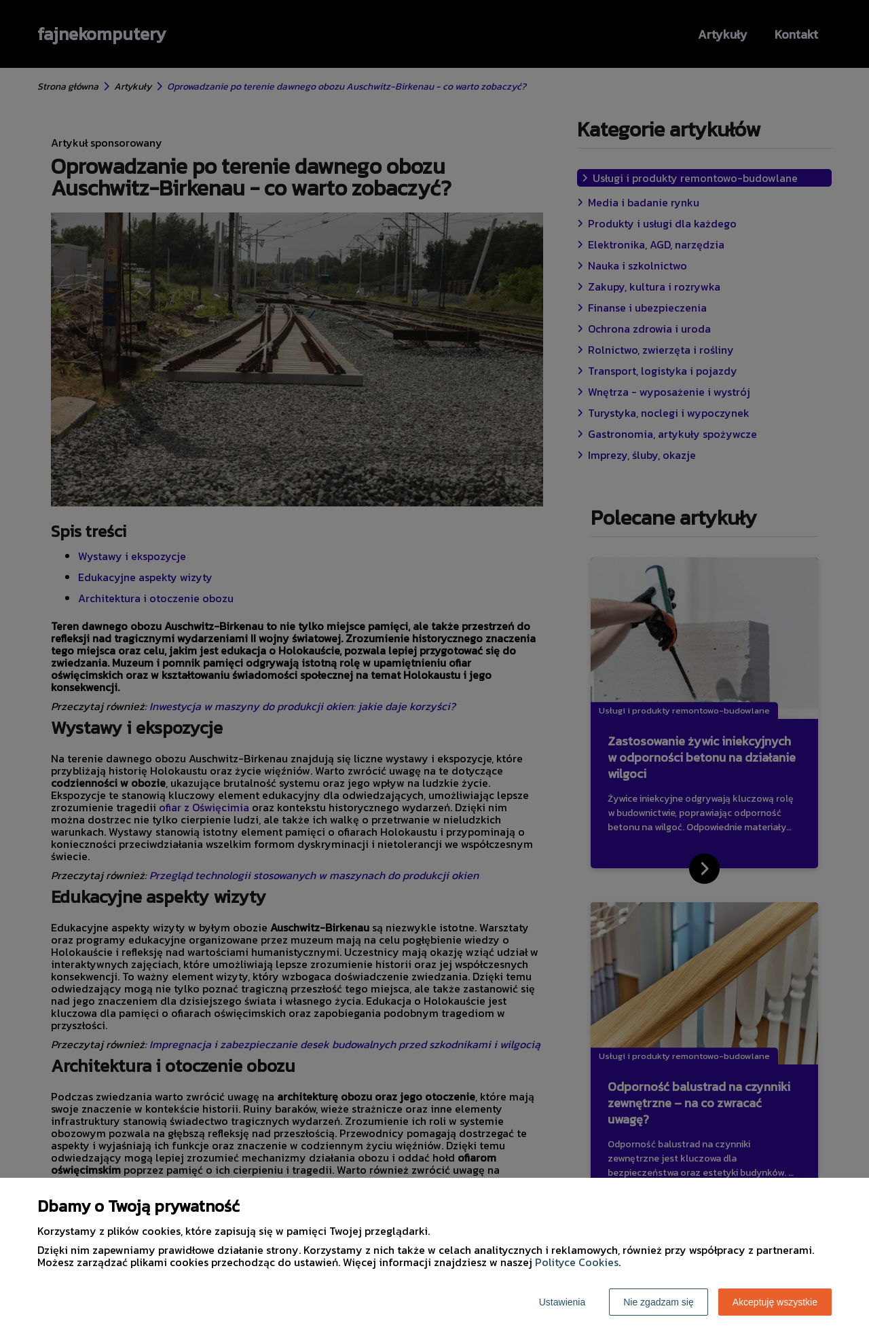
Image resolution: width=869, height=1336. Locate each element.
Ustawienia (562, 1302)
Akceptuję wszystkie (775, 1302)
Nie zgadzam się (658, 1302)
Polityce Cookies (576, 1262)
